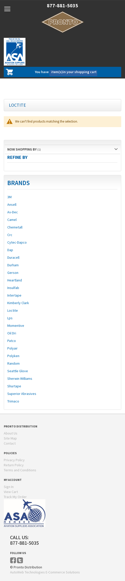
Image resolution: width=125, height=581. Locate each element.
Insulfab (13, 287)
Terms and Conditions (20, 470)
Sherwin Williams (19, 378)
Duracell (13, 257)
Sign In (9, 486)
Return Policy (14, 465)
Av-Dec (12, 212)
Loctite (12, 310)
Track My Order (15, 497)
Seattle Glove (17, 371)
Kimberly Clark (18, 303)
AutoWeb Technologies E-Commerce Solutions (45, 572)
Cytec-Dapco (17, 242)
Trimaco (13, 401)
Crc (9, 235)
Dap (10, 250)
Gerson (12, 272)
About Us (10, 433)
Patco (11, 340)
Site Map (10, 438)
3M (9, 197)
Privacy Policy (14, 460)
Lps (10, 318)
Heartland (14, 280)
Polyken (13, 356)
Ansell (11, 204)
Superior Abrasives (21, 393)
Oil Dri (11, 333)
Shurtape (14, 386)
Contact (10, 443)
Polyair (12, 348)
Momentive (15, 325)
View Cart (11, 491)
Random (13, 363)
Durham (13, 265)
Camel (12, 219)
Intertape (14, 295)
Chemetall (14, 227)
